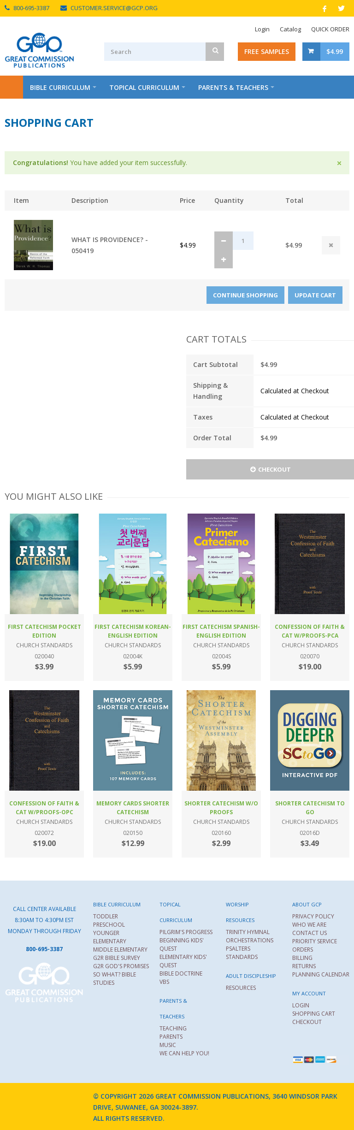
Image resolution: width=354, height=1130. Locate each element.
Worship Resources (41, 110)
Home (11, 87)
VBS (164, 982)
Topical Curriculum (144, 87)
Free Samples (266, 51)
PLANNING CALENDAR (320, 974)
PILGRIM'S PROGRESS (185, 932)
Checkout (270, 469)
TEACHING (173, 1028)
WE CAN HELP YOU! (184, 1053)
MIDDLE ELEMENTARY (120, 949)
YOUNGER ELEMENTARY (109, 937)
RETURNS (304, 966)
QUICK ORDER (330, 29)
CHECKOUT (307, 1022)
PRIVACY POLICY (313, 916)
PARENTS (171, 1037)
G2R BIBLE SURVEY (116, 958)
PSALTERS (238, 949)
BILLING (302, 958)
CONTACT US (309, 933)
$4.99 (334, 51)
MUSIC (167, 1045)
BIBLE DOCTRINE (180, 973)
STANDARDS (242, 957)
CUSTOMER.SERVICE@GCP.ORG (114, 8)
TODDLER (105, 916)
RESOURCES (241, 988)
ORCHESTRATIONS (249, 940)
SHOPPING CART (313, 1014)
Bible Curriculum (60, 87)
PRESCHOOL (109, 925)
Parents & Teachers (233, 87)
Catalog (290, 29)
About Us (110, 110)
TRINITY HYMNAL (248, 932)
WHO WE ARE (309, 925)
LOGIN (300, 1005)
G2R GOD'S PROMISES (121, 966)
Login (262, 29)
